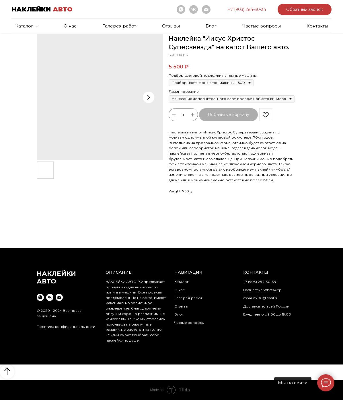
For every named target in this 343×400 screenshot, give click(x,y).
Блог (211, 26)
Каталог (181, 281)
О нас (70, 26)
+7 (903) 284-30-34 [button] (259, 281)
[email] (206, 9)
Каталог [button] (24, 26)
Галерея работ (119, 26)
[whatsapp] (181, 9)
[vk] (193, 9)
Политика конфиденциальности (66, 326)
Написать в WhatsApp (262, 290)
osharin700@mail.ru (260, 298)
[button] (247, 9)
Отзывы (171, 26)
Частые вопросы (261, 26)
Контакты (317, 26)
